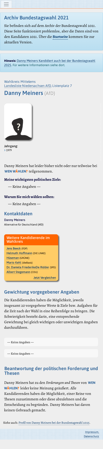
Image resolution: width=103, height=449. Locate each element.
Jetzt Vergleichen (45, 277)
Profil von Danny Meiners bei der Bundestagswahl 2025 (54, 423)
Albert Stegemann (18, 272)
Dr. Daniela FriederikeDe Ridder (28, 267)
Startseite (60, 36)
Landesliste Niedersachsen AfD (27, 86)
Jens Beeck (14, 248)
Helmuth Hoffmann (19, 253)
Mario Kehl (14, 262)
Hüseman (13, 257)
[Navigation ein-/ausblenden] (6, 4)
